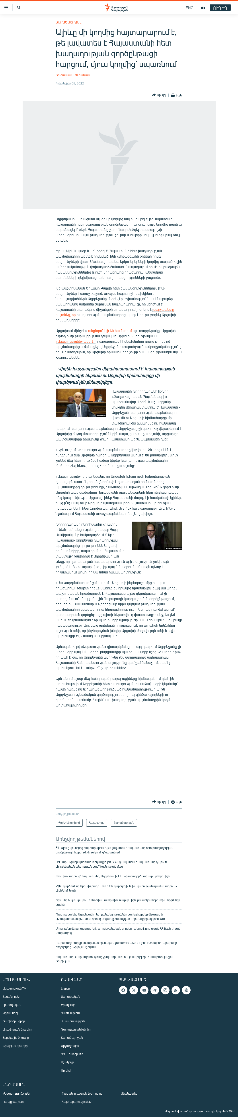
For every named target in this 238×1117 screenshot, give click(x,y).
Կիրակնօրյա (11, 1013)
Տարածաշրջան (69, 22)
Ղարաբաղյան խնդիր (75, 1029)
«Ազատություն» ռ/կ (16, 1093)
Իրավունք (68, 1005)
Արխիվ (65, 1070)
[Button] (159, 95)
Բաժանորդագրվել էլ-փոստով (82, 1093)
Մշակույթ (67, 1062)
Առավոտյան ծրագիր (17, 1029)
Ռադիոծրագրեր (14, 1021)
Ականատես (129, 1093)
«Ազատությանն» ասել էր (76, 341)
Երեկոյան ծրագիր (15, 1046)
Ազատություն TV (14, 988)
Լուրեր (65, 988)
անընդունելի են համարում (110, 331)
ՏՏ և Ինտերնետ (72, 1054)
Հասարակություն (73, 1021)
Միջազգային (70, 1046)
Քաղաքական (70, 996)
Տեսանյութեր (11, 996)
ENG (189, 8)
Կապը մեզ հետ (13, 1101)
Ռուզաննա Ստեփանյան (73, 75)
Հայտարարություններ (77, 1101)
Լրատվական (12, 1005)
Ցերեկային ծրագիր (16, 1037)
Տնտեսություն (70, 1013)
